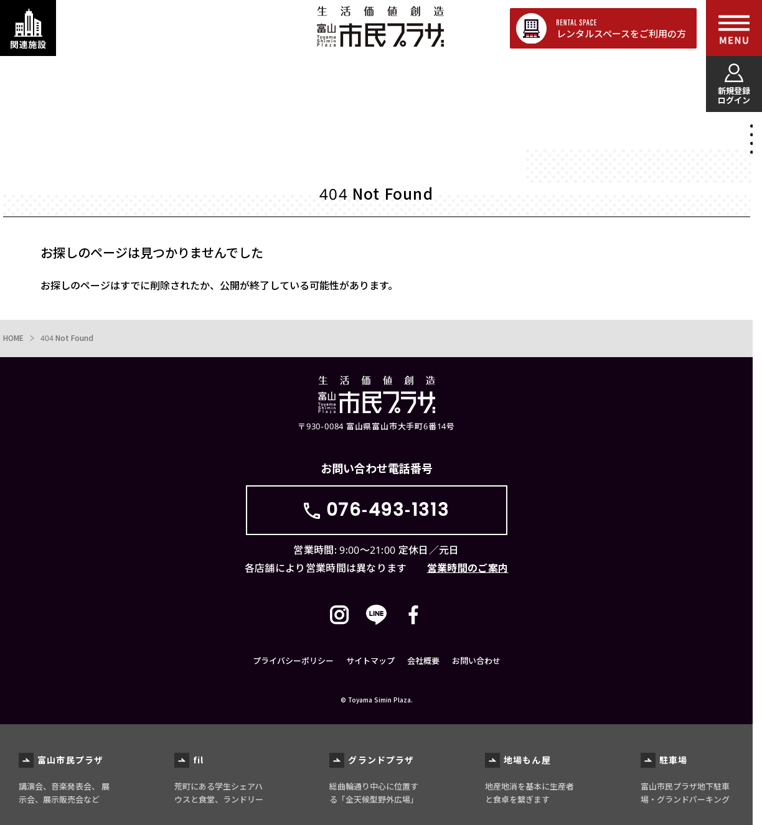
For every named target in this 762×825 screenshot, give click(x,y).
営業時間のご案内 (468, 568)
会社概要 (423, 660)
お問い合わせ (476, 660)
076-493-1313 (387, 510)
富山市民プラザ (380, 26)
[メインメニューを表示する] (734, 28)
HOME (13, 338)
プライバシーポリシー (293, 660)
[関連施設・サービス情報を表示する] (28, 28)
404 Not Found (66, 338)
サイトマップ (370, 660)
